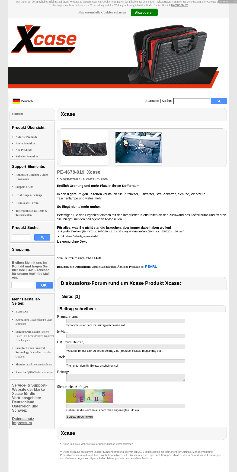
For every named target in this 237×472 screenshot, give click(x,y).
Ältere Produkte (25, 143)
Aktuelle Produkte (26, 137)
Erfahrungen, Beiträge (29, 195)
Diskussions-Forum (27, 203)
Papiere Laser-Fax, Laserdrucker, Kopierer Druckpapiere (35, 336)
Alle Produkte (24, 150)
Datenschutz (179, 5)
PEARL (151, 266)
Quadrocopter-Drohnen (34, 364)
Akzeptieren (144, 12)
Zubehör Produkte (27, 156)
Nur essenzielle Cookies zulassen (102, 12)
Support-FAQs (24, 187)
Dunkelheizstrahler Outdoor (33, 352)
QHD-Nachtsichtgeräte (34, 372)
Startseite (152, 101)
